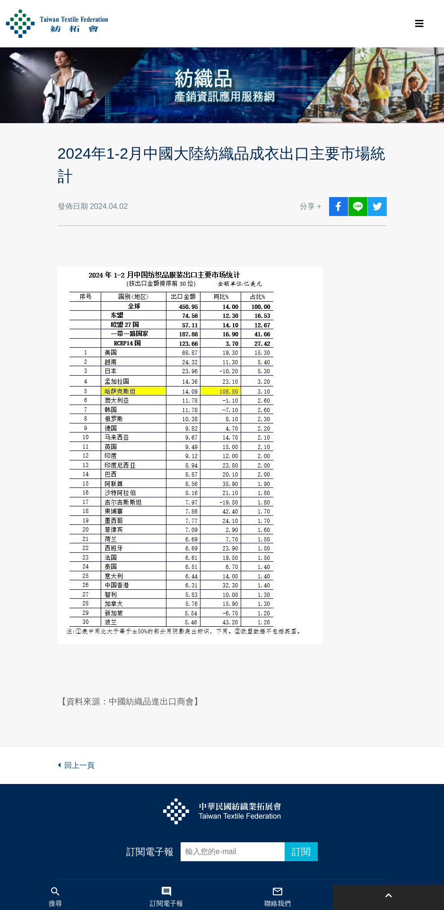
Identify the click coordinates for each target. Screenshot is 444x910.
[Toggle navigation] (419, 24)
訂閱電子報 (150, 852)
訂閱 (301, 852)
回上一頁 (76, 765)
